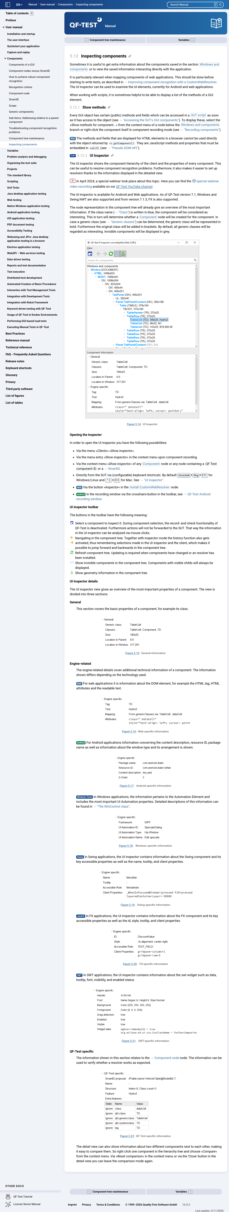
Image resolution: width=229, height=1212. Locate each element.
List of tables (14, 404)
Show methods (94, 107)
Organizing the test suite (21, 164)
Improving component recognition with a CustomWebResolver (172, 82)
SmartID (14, 101)
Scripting (12, 183)
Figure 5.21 (129, 1041)
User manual (47, 4)
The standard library (19, 177)
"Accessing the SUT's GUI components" (151, 120)
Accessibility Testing (19, 232)
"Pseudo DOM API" (124, 148)
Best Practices (15, 335)
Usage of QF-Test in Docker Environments (32, 316)
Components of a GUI (22, 66)
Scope (12, 107)
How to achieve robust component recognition (29, 81)
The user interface (18, 42)
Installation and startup (21, 35)
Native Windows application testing (28, 208)
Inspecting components (89, 4)
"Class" (123, 212)
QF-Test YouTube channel (134, 186)
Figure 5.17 (126, 785)
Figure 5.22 (127, 1136)
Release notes (15, 363)
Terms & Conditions (108, 1204)
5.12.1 (75, 107)
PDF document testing (20, 226)
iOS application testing (20, 220)
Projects (12, 171)
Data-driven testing (18, 261)
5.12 (74, 56)
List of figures (15, 397)
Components (65, 4)
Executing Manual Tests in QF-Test (28, 329)
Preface (11, 22)
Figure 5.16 (129, 731)
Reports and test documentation (26, 267)
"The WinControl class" (113, 806)
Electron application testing (23, 249)
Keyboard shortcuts (19, 370)
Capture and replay (18, 54)
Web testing (14, 201)
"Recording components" (201, 130)
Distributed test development (24, 279)
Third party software (19, 390)
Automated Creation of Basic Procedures (31, 285)
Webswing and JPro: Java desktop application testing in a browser (27, 240)
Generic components (21, 113)
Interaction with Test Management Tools (31, 292)
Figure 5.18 (126, 845)
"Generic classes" (123, 222)
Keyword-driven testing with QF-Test (29, 310)
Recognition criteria (20, 89)
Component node (19, 95)
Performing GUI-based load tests (27, 322)
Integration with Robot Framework (27, 304)
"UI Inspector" (153, 480)
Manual (32, 4)
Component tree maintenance (26, 140)
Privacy (11, 384)
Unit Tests (13, 189)
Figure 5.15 (132, 653)
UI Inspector (99, 156)
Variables (12, 152)
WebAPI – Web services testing (26, 255)
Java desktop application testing (26, 195)
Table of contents (20, 15)
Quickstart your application (23, 48)
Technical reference (19, 349)
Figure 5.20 (130, 964)
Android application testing (23, 214)
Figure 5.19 (128, 905)
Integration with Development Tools (28, 298)
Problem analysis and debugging (26, 158)
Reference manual (18, 342)
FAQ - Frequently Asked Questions (28, 356)
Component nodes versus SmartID (29, 72)
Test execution (16, 273)
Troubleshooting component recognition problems (33, 132)
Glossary (11, 377)
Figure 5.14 (134, 424)
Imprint (72, 1204)
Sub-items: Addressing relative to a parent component (34, 122)
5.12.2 (82, 156)
